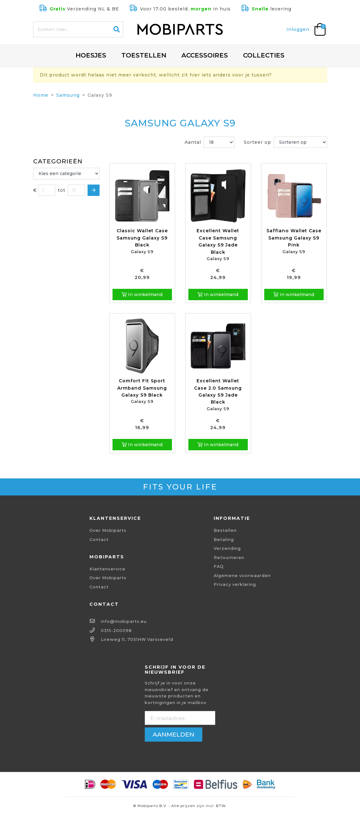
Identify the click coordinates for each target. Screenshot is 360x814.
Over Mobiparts (107, 530)
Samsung (68, 95)
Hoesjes (91, 55)
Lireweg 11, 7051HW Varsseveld (137, 639)
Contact (99, 539)
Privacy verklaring (235, 584)
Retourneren (229, 557)
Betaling (224, 539)
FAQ (219, 566)
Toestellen (143, 55)
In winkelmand (142, 294)
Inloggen (297, 29)
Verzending (227, 548)
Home (40, 95)
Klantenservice (107, 569)
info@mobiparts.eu (124, 621)
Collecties (263, 55)
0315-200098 (116, 630)
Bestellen (225, 530)
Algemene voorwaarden (242, 575)
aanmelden (173, 734)
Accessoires (204, 55)
